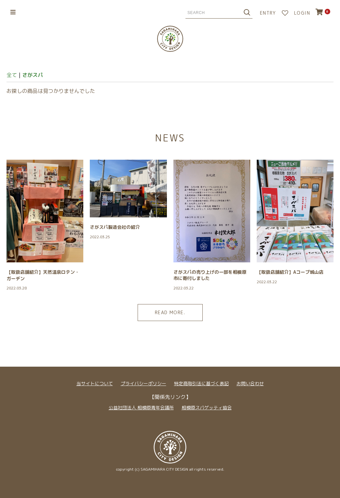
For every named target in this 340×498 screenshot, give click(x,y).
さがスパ (32, 75)
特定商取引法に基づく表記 (201, 383)
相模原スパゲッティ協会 (207, 407)
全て (12, 75)
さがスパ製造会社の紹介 (115, 227)
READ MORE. (170, 312)
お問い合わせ (250, 383)
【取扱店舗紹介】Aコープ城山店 (290, 272)
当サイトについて (94, 383)
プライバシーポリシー (143, 383)
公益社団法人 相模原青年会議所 (141, 407)
